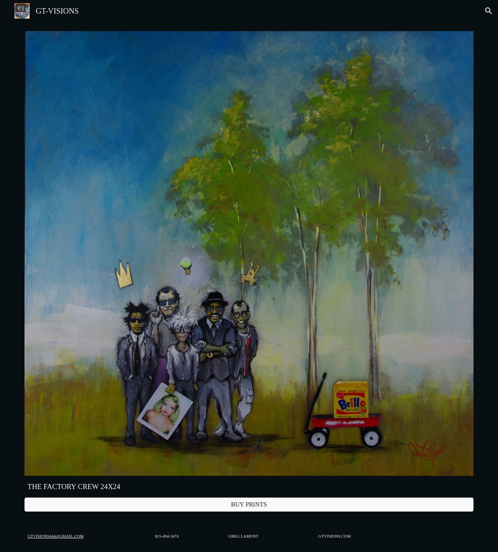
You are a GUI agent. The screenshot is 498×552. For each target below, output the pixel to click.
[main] (249, 487)
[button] (488, 11)
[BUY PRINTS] (249, 504)
